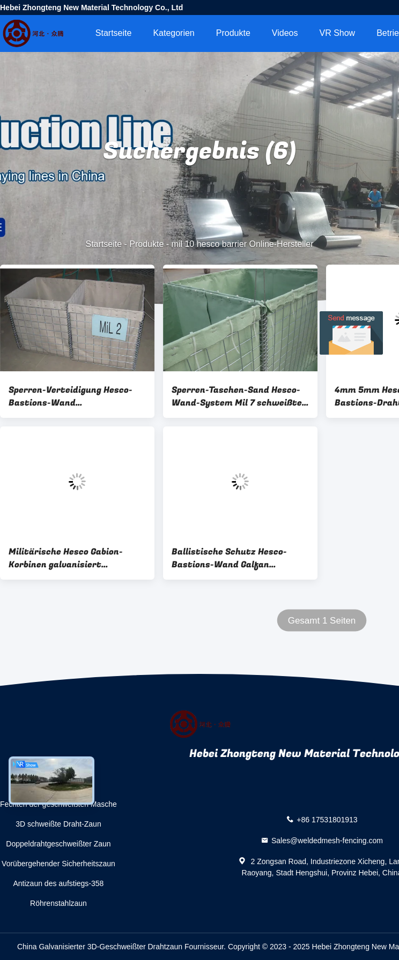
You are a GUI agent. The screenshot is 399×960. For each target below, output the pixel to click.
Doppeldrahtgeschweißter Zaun (58, 843)
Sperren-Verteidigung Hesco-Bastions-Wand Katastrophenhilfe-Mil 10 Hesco (77, 396)
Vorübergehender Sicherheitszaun (58, 863)
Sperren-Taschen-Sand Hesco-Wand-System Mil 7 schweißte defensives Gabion (237, 396)
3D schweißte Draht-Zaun (58, 824)
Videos (285, 33)
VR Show (337, 33)
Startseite (113, 33)
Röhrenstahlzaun (58, 903)
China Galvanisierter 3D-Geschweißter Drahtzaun (99, 946)
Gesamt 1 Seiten (322, 621)
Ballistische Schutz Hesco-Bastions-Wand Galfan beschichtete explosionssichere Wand (239, 558)
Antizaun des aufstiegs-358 (58, 883)
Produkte (233, 33)
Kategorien (173, 33)
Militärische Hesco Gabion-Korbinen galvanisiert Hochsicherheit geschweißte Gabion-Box (70, 558)
